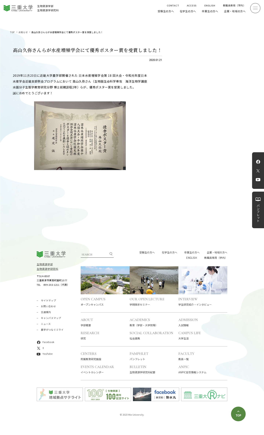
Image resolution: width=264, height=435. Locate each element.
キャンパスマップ (51, 318)
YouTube (258, 179)
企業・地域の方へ (235, 11)
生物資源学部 (45, 264)
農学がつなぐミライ (52, 329)
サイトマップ (48, 300)
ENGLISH (209, 5)
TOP (12, 32)
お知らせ (23, 32)
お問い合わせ (48, 306)
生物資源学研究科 (47, 269)
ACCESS (192, 5)
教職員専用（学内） (234, 5)
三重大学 (51, 254)
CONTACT (173, 5)
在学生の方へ (188, 11)
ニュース (46, 324)
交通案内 (46, 312)
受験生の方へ (166, 11)
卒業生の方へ (210, 11)
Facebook (258, 162)
